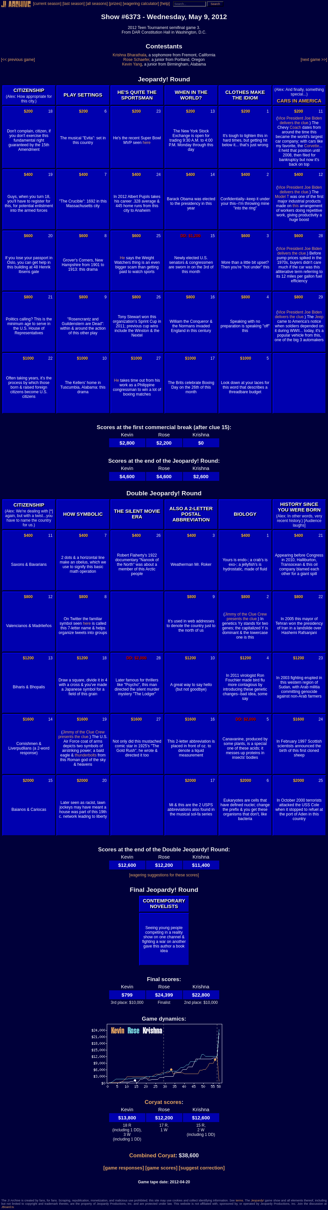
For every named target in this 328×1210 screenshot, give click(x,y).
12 (320, 174)
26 (158, 297)
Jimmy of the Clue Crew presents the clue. (246, 616)
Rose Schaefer (136, 59)
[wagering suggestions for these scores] (164, 875)
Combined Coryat (152, 1155)
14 (212, 174)
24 (158, 174)
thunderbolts (86, 755)
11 (320, 111)
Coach (295, 127)
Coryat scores (163, 1102)
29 (320, 297)
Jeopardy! (257, 1200)
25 (158, 236)
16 (212, 297)
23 (158, 111)
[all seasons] (97, 3)
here (147, 142)
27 (158, 358)
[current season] (47, 3)
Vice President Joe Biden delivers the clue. (300, 120)
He (122, 258)
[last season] (73, 3)
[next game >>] (314, 59)
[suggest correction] (201, 1167)
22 (50, 358)
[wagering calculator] (141, 3)
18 (50, 111)
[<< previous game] (18, 59)
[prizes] (115, 3)
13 (212, 111)
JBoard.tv (7, 1207)
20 (50, 236)
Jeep (319, 317)
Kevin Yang (132, 64)
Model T (282, 196)
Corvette (311, 146)
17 (212, 358)
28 (320, 236)
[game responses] (124, 1167)
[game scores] (161, 1167)
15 (212, 236)
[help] (165, 3)
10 (104, 358)
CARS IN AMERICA (299, 100)
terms (239, 1200)
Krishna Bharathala (129, 55)
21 (50, 297)
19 (50, 174)
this (295, 206)
